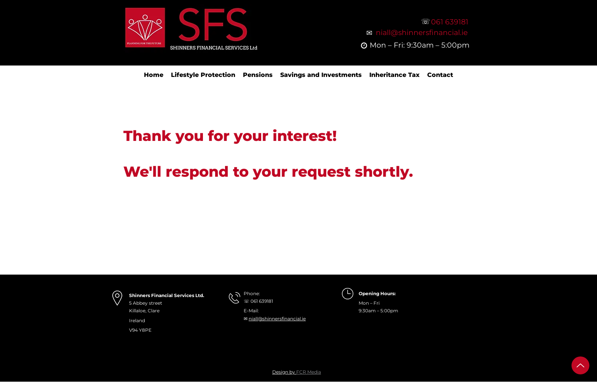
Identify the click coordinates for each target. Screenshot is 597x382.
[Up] (580, 365)
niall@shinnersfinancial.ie (277, 318)
